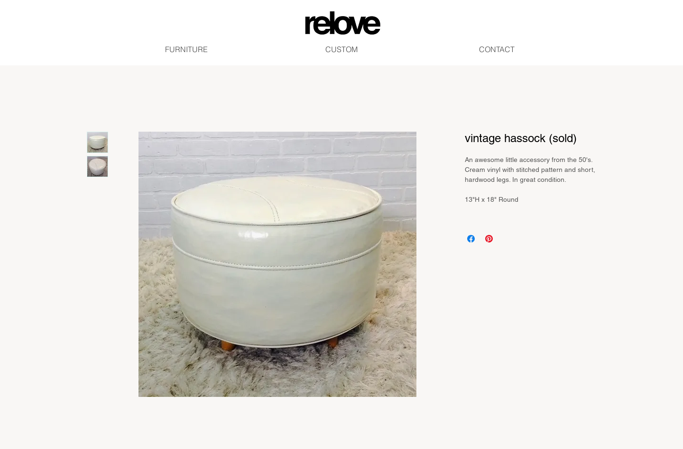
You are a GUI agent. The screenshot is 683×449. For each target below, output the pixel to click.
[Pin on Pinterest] (489, 238)
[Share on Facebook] (471, 238)
